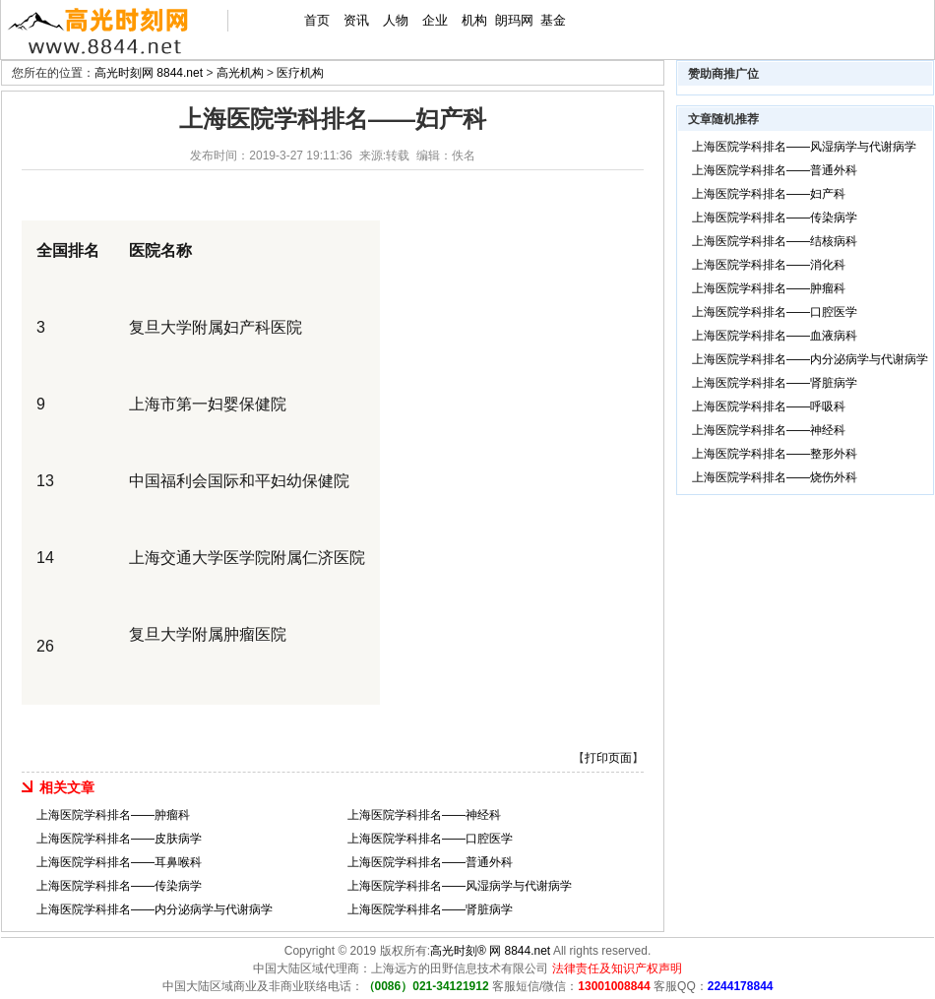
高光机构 (240, 73)
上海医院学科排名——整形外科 (774, 454)
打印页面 (608, 758)
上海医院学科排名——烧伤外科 (774, 477)
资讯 (356, 20)
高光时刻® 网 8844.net (490, 951)
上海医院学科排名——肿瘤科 (113, 815)
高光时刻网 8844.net (148, 73)
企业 (435, 20)
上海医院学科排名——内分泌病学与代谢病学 (154, 909)
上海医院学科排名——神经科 (424, 815)
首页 (317, 20)
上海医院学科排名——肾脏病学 (430, 909)
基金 (553, 20)
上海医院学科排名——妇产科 (768, 194)
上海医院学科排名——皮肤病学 (119, 838)
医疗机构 (300, 73)
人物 (395, 20)
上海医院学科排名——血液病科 (774, 336)
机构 (474, 20)
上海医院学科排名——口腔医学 (430, 838)
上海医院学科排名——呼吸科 (768, 406)
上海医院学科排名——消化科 (768, 265)
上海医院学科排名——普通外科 (430, 862)
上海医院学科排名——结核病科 (774, 241)
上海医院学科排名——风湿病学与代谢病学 (459, 886)
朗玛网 (514, 20)
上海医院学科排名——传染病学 (119, 886)
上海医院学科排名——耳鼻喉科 (119, 862)
